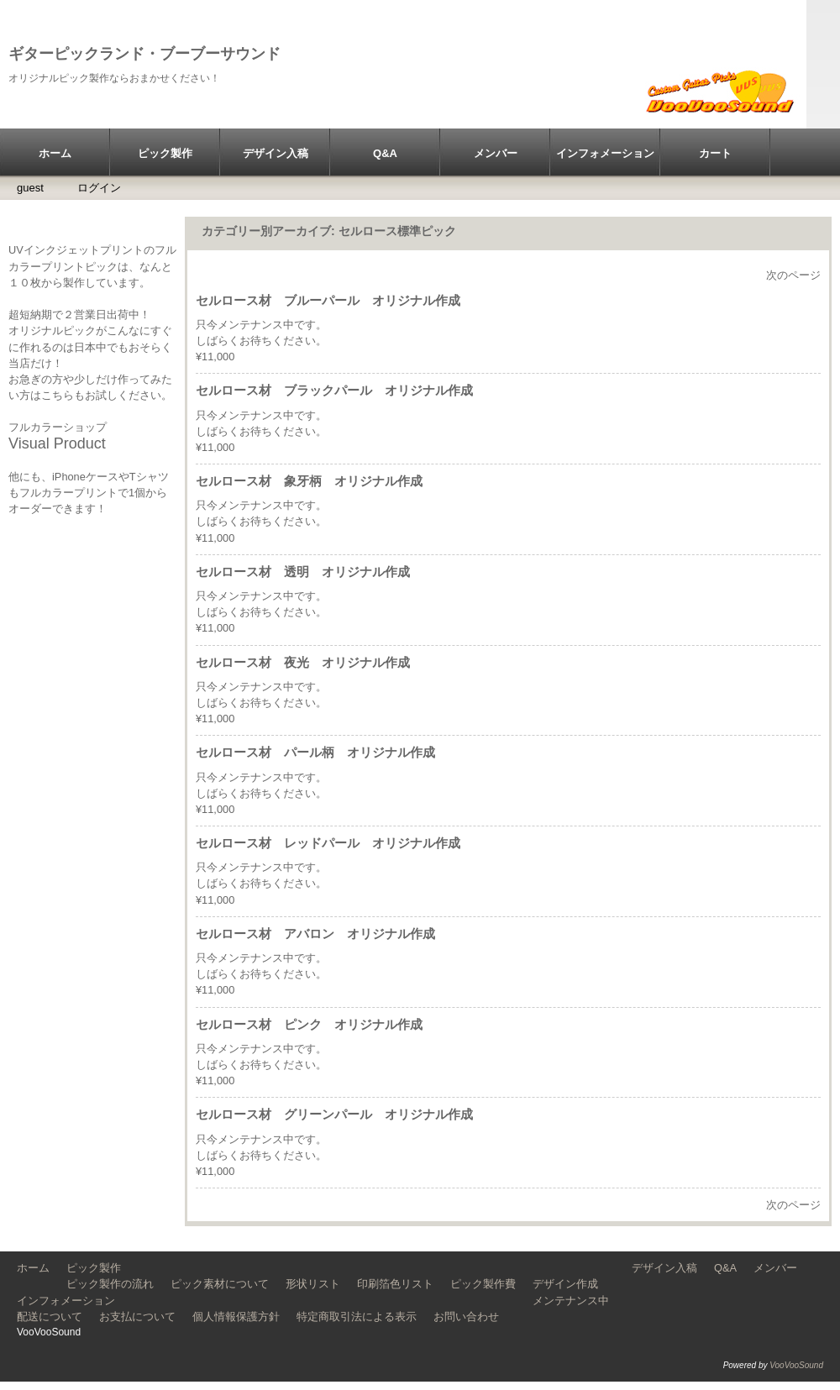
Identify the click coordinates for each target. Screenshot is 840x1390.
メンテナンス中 (571, 1300)
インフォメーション (605, 153)
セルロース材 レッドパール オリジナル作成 (328, 843)
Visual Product (57, 443)
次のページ (793, 275)
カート (715, 153)
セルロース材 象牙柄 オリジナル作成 (309, 481)
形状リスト (313, 1283)
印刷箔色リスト (395, 1283)
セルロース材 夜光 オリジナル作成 (303, 662)
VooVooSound (796, 1365)
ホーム (55, 153)
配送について (49, 1316)
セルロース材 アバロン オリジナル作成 (315, 933)
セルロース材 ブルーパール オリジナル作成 (328, 300)
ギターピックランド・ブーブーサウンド (144, 53)
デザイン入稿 (275, 153)
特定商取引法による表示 (357, 1316)
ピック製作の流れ (110, 1283)
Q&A (385, 153)
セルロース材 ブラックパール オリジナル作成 (334, 390)
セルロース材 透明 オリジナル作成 (303, 571)
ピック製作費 (483, 1283)
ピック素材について (220, 1283)
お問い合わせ (466, 1316)
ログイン (99, 187)
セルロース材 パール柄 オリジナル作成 (315, 752)
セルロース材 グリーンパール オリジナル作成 (334, 1114)
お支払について (137, 1316)
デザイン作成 (565, 1283)
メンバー (495, 153)
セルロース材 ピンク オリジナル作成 (309, 1024)
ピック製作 (165, 153)
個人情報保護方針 (236, 1316)
